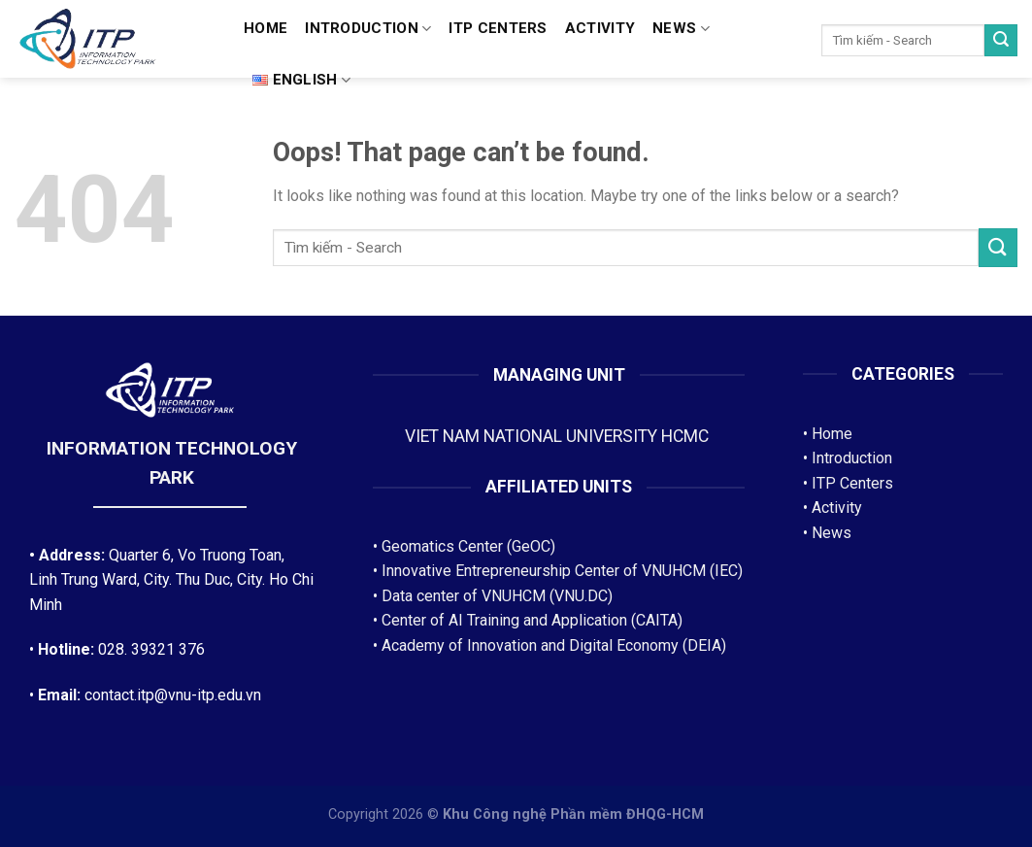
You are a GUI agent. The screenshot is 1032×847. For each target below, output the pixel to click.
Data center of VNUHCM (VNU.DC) (497, 596)
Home (265, 28)
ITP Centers (852, 483)
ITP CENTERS (498, 28)
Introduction (368, 28)
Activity (600, 28)
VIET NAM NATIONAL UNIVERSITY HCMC (559, 436)
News (681, 28)
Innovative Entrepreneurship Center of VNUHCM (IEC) (562, 570)
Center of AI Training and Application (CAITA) (532, 620)
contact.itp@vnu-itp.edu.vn (172, 695)
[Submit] (1000, 40)
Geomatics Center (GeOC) (468, 546)
